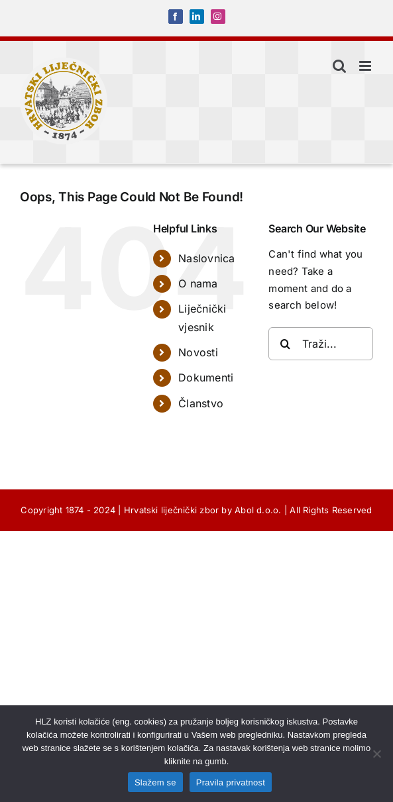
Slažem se (155, 782)
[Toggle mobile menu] (366, 66)
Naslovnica (206, 258)
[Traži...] (320, 343)
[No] (376, 753)
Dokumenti (205, 377)
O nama (197, 283)
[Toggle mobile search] (339, 66)
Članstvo (200, 403)
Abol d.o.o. (258, 510)
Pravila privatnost (230, 782)
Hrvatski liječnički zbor (171, 510)
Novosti (198, 352)
